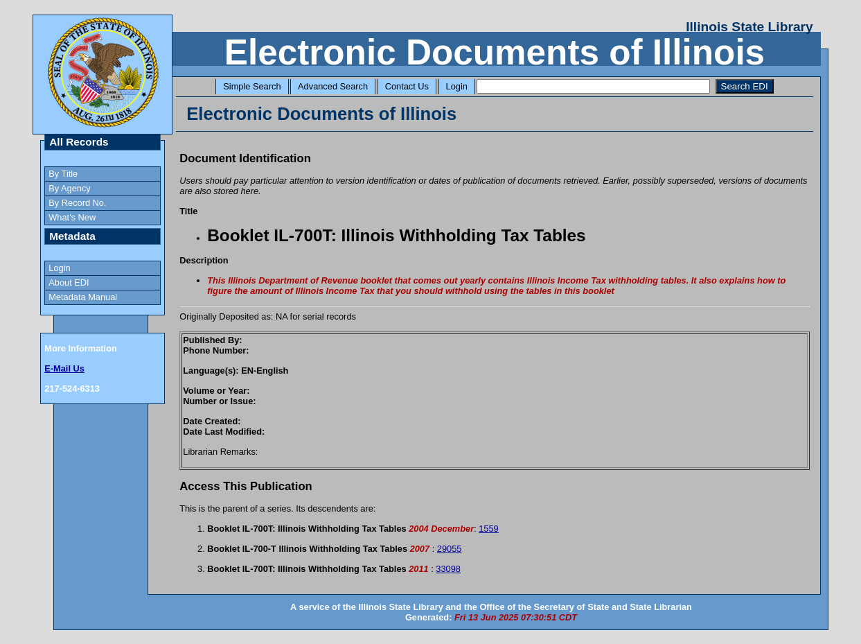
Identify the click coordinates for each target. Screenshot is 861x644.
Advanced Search (333, 86)
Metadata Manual (82, 297)
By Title (63, 173)
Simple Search (252, 86)
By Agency (69, 188)
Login (457, 86)
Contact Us (407, 86)
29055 (449, 548)
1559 (488, 528)
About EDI (68, 282)
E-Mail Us (64, 368)
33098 (448, 569)
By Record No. (77, 203)
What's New (72, 217)
